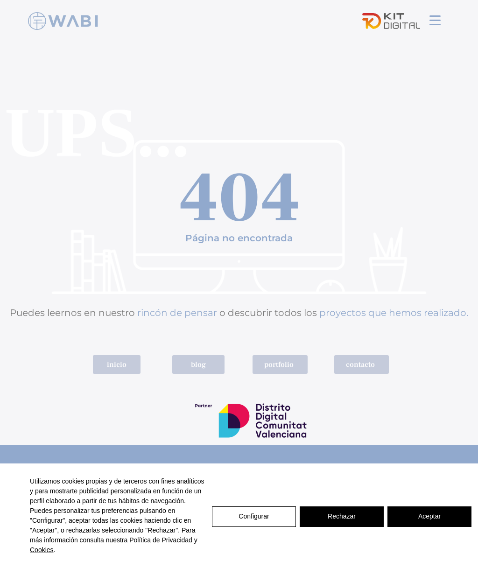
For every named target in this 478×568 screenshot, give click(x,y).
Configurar (254, 515)
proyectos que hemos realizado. (393, 312)
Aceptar (429, 515)
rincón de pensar (177, 312)
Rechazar (342, 515)
